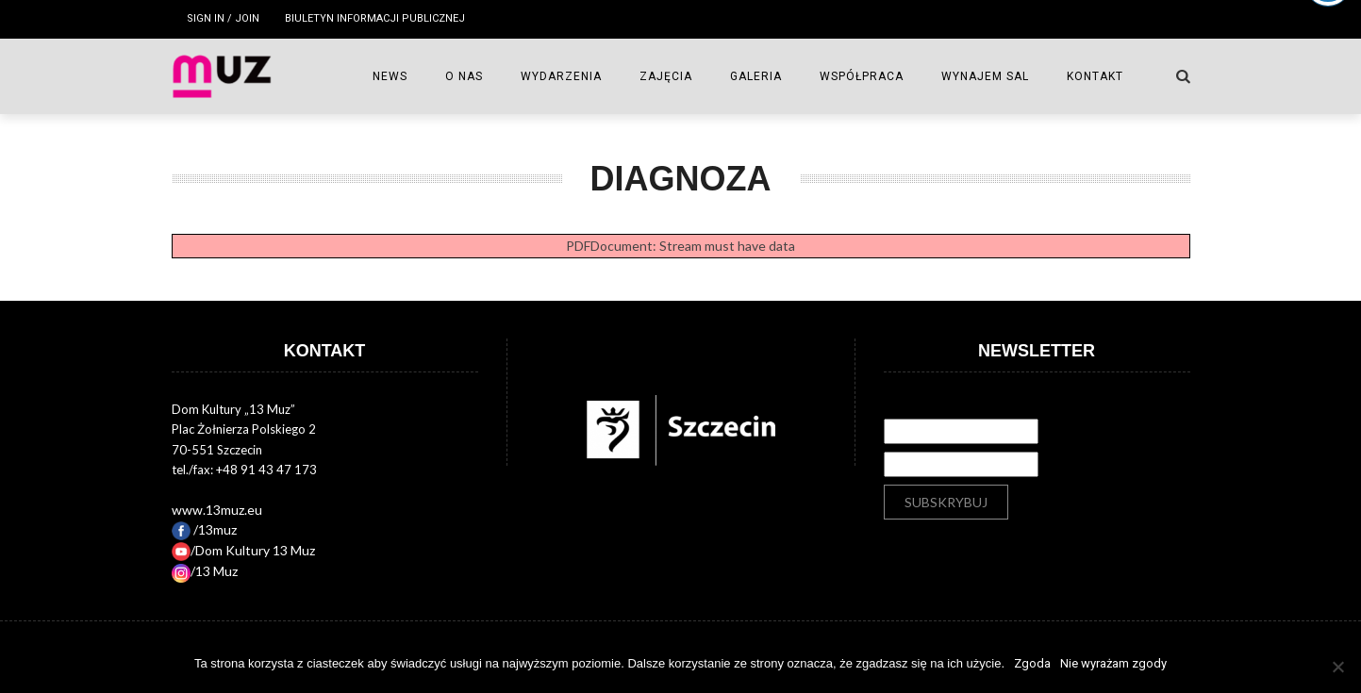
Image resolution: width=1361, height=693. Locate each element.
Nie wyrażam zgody (1113, 663)
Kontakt (1095, 76)
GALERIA (756, 76)
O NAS (464, 76)
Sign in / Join (223, 18)
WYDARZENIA (561, 76)
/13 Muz (205, 571)
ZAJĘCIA (665, 76)
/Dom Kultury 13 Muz (243, 550)
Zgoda (1032, 663)
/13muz (204, 529)
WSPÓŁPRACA (862, 76)
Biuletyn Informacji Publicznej (375, 18)
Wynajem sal (985, 76)
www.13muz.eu (217, 510)
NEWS (390, 76)
